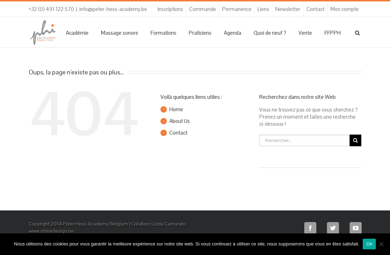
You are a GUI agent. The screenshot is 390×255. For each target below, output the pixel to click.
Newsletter (287, 9)
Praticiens (200, 32)
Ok (369, 243)
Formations (163, 32)
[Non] (381, 244)
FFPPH (332, 32)
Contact (315, 9)
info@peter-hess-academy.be (113, 9)
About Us (179, 121)
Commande (202, 9)
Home (176, 109)
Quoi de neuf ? (270, 32)
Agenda (232, 32)
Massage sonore (119, 32)
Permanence (236, 9)
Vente (305, 32)
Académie (77, 32)
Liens (263, 9)
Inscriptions (170, 9)
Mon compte (344, 9)
